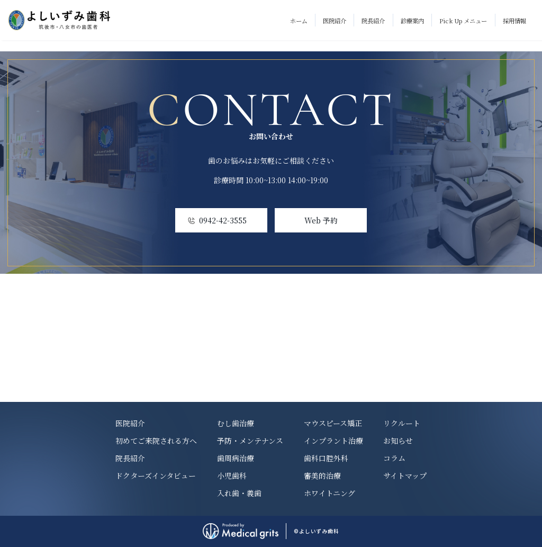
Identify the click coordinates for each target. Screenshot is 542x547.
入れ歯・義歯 (239, 493)
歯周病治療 (235, 458)
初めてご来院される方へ (156, 440)
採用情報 (514, 20)
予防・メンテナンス (250, 440)
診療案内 (412, 20)
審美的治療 (322, 475)
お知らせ (398, 440)
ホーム (299, 20)
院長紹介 (373, 20)
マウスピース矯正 (333, 423)
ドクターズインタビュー (155, 475)
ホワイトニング (329, 493)
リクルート (401, 423)
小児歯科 (232, 475)
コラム (394, 458)
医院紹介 (334, 20)
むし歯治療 (235, 423)
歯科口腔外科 (326, 458)
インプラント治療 (333, 440)
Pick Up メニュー (463, 20)
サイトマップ (405, 475)
